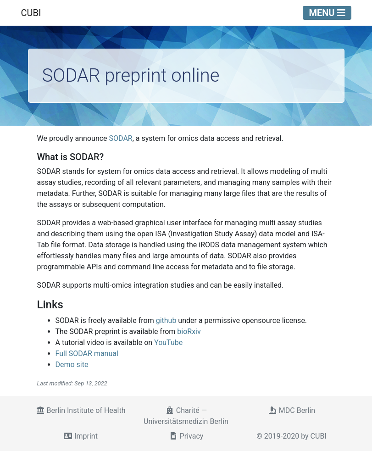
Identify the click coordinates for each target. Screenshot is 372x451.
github (166, 320)
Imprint (80, 436)
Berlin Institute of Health (81, 410)
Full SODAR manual (87, 353)
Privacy (186, 436)
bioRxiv (188, 331)
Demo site (72, 364)
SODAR (121, 138)
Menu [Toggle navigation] (327, 12)
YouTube (168, 342)
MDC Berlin (291, 410)
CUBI (31, 12)
